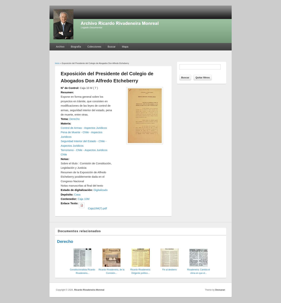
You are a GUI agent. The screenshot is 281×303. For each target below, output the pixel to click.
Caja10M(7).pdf (97, 208)
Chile (64, 154)
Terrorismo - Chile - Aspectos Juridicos (84, 150)
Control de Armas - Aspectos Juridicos (84, 127)
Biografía (76, 46)
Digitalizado (101, 189)
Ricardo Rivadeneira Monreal (89, 290)
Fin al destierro (169, 269)
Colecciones (94, 46)
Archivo (60, 46)
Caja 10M (83, 198)
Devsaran (220, 290)
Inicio (57, 63)
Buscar (112, 46)
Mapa (125, 46)
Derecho (74, 118)
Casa (77, 194)
